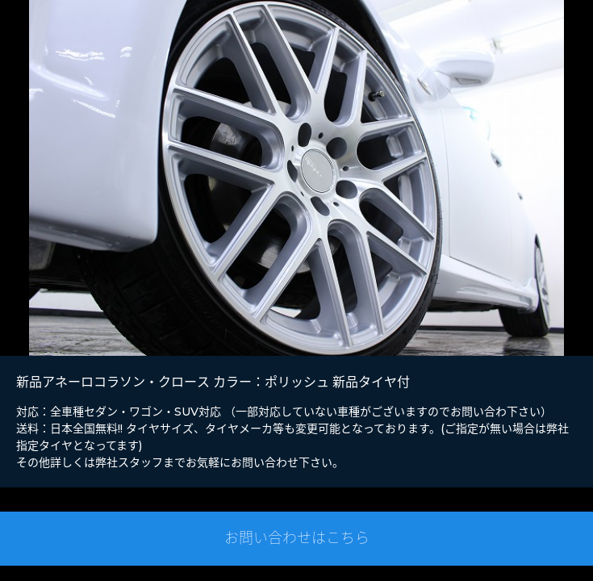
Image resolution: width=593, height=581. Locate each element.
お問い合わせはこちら (297, 538)
